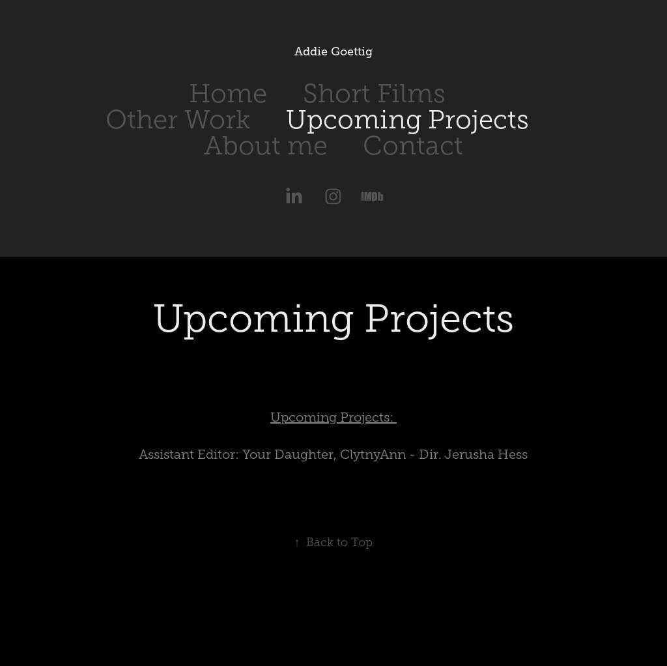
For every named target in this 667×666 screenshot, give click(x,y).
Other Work (178, 119)
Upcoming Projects (407, 119)
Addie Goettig (333, 51)
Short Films (374, 93)
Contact (413, 145)
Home (228, 93)
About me (266, 145)
